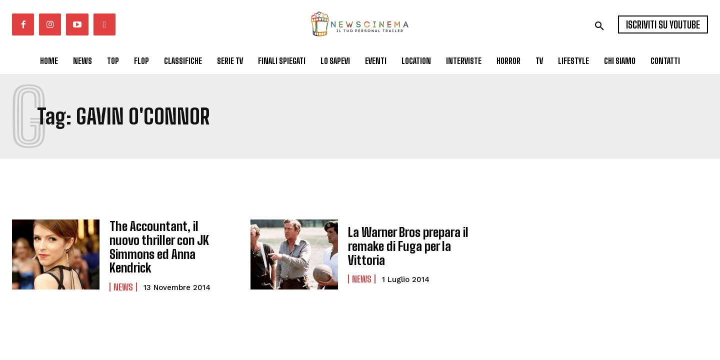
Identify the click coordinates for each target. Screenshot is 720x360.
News (123, 278)
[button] (600, 26)
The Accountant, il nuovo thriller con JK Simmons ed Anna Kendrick (168, 246)
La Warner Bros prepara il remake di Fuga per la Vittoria (407, 246)
